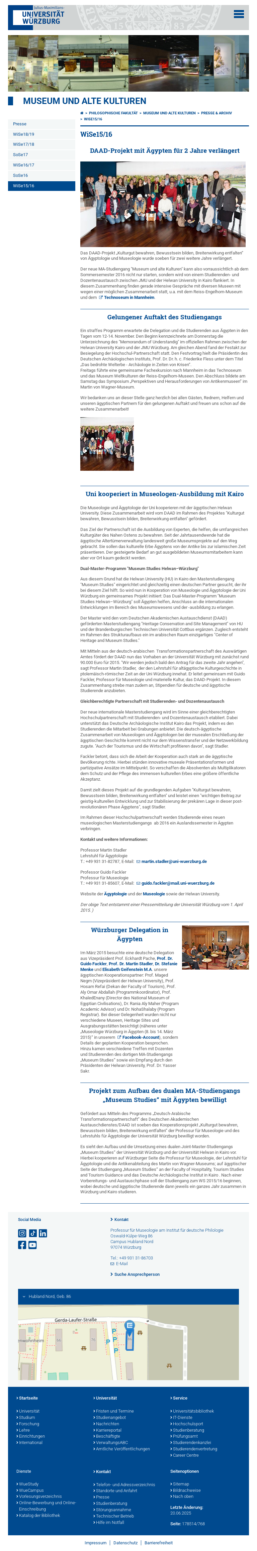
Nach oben (181, 1497)
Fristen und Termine (113, 1412)
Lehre (23, 1431)
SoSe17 (20, 154)
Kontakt (121, 1219)
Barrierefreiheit (159, 1542)
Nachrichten (106, 1424)
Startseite (27, 1399)
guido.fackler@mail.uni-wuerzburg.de (178, 883)
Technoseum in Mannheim (129, 297)
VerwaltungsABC (110, 1443)
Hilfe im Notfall (108, 1523)
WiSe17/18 (23, 144)
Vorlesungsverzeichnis (39, 1497)
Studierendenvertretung (193, 1449)
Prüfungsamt (184, 1437)
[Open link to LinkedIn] (43, 1233)
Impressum (95, 1542)
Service (178, 1399)
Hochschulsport (186, 1424)
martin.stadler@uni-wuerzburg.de (174, 861)
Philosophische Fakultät (113, 113)
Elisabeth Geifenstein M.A (127, 969)
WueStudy (27, 1484)
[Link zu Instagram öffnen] (22, 1233)
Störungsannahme (112, 1510)
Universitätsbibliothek (192, 1412)
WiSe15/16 (23, 185)
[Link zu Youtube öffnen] (33, 1245)
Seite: (175, 1523)
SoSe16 (20, 175)
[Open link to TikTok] (33, 1233)
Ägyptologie (115, 893)
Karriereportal (107, 1431)
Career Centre (184, 1456)
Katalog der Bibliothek (38, 1516)
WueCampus (30, 1491)
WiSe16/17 (23, 165)
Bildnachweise (185, 1491)
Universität (27, 1412)
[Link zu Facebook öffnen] (22, 1245)
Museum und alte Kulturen (84, 101)
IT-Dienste (181, 1418)
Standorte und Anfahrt (115, 1491)
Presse (19, 123)
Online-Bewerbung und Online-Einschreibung (46, 1506)
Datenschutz (125, 1542)
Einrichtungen (30, 1437)
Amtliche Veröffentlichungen (121, 1449)
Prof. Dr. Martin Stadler (131, 963)
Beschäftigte (106, 1437)
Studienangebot (109, 1418)
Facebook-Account (140, 1037)
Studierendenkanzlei (190, 1443)
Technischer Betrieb (113, 1517)
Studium (25, 1418)
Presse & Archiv (216, 113)
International (29, 1443)
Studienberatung (187, 1431)
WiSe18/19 (23, 134)
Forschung (27, 1424)
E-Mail (122, 1263)
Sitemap (179, 1484)
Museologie (154, 893)
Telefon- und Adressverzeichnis (124, 1485)
